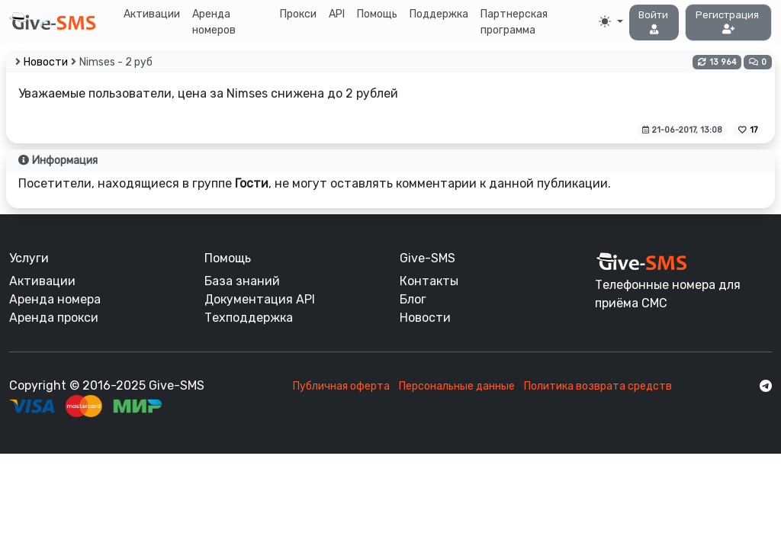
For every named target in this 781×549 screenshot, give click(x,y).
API (337, 14)
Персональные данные (457, 386)
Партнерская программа (514, 22)
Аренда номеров (214, 22)
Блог (413, 299)
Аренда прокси (53, 317)
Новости (46, 62)
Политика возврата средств (598, 386)
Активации (152, 14)
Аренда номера (55, 299)
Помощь (377, 14)
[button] (654, 22)
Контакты (429, 281)
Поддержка (439, 14)
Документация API (259, 299)
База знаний (242, 281)
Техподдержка (248, 317)
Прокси (298, 14)
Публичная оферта (341, 386)
